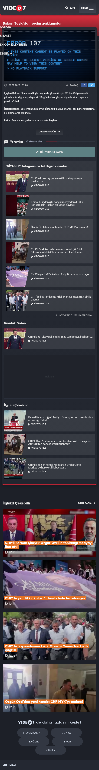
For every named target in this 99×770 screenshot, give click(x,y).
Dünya (49, 685)
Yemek (65, 696)
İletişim (7, 734)
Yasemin (86, 761)
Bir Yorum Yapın (49, 151)
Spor (35, 696)
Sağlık (79, 685)
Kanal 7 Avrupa (35, 761)
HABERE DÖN (83, 315)
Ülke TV (47, 761)
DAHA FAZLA (86, 502)
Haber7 (65, 761)
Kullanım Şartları (12, 718)
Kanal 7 (8, 761)
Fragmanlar (19, 685)
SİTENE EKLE (64, 315)
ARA (70, 8)
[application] (49, 55)
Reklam (7, 726)
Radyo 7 (22, 761)
